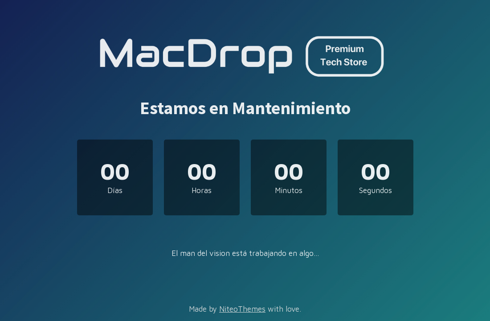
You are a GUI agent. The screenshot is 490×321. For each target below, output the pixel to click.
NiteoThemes (242, 309)
